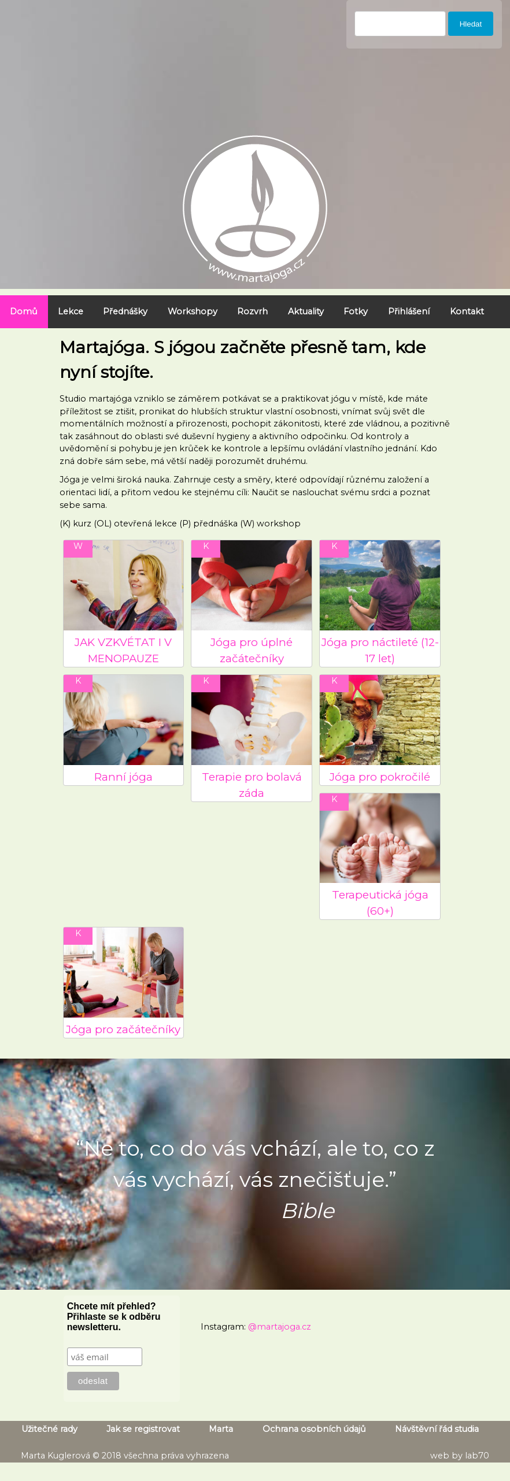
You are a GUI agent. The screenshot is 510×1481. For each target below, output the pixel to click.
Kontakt (467, 311)
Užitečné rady (49, 1429)
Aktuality (306, 311)
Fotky (355, 311)
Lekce (70, 311)
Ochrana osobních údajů (314, 1429)
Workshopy (192, 311)
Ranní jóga (123, 777)
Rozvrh (252, 311)
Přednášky (125, 311)
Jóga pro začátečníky (123, 1029)
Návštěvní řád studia (437, 1429)
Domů (24, 311)
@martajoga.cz (279, 1327)
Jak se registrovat (143, 1429)
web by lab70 (459, 1455)
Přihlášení (409, 311)
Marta (221, 1429)
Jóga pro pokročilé (380, 777)
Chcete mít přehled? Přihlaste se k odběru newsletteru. (114, 1316)
